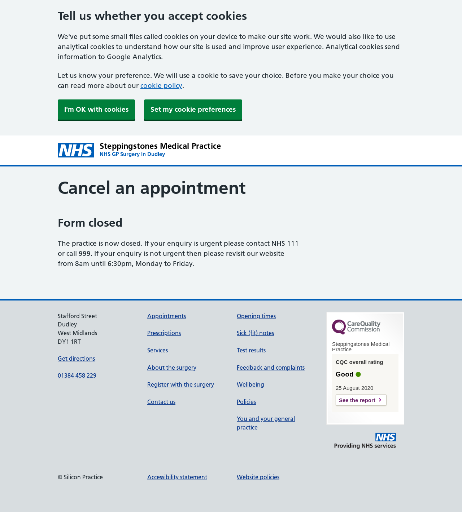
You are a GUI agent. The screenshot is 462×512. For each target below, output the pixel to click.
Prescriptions (164, 333)
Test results (251, 350)
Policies (246, 401)
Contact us (161, 401)
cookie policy (161, 85)
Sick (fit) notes (255, 333)
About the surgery (171, 367)
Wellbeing (250, 384)
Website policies (258, 477)
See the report (357, 400)
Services (157, 350)
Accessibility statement (177, 477)
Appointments (166, 316)
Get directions (76, 358)
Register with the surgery (180, 384)
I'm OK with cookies (96, 109)
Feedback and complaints (271, 367)
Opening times (256, 316)
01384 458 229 (77, 375)
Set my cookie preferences (193, 109)
